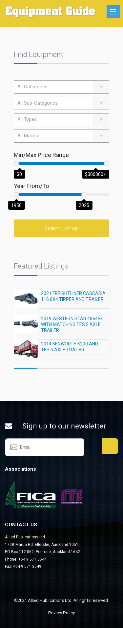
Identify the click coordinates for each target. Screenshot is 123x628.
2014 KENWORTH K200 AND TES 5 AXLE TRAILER (69, 349)
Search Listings (61, 228)
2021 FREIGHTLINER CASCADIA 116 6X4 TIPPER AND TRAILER (73, 299)
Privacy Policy (61, 612)
